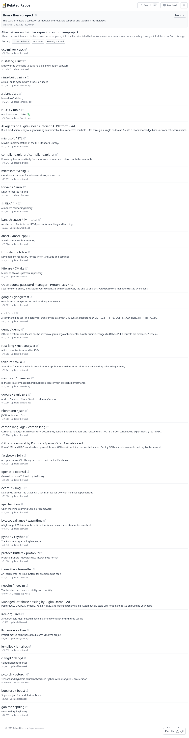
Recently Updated (55, 41)
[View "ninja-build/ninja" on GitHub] (28, 77)
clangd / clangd (12, 658)
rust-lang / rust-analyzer (18, 346)
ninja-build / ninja (13, 77)
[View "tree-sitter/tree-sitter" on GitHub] (34, 569)
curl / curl (8, 313)
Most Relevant (21, 41)
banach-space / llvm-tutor (19, 220)
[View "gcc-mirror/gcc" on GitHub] (25, 49)
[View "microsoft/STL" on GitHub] (24, 138)
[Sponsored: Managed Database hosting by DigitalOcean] (94, 603)
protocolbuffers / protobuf (20, 553)
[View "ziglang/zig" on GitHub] (20, 93)
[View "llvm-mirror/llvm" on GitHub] (28, 630)
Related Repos (18, 5)
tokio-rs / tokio (11, 362)
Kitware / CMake (12, 268)
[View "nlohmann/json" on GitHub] (26, 410)
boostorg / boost (13, 691)
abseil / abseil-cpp (14, 236)
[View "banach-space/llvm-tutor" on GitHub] (39, 219)
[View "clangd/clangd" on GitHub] (25, 658)
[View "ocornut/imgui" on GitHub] (25, 488)
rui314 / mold (10, 110)
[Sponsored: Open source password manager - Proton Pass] (94, 286)
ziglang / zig (9, 94)
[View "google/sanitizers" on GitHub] (29, 394)
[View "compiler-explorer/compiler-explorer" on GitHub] (56, 154)
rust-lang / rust (11, 61)
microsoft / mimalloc (16, 378)
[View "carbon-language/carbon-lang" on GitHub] (47, 427)
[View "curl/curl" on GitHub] (16, 313)
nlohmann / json (12, 411)
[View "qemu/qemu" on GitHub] (22, 329)
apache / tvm (10, 504)
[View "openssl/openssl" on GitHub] (27, 471)
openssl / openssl (13, 472)
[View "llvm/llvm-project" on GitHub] (36, 15)
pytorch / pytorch (13, 674)
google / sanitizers (14, 394)
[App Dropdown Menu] (184, 5)
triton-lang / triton (14, 252)
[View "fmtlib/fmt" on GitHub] (19, 203)
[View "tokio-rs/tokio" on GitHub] (24, 362)
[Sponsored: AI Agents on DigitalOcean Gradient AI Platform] (94, 128)
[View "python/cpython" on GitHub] (27, 536)
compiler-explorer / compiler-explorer (28, 155)
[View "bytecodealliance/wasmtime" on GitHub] (44, 520)
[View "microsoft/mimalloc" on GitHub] (32, 378)
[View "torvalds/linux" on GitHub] (24, 187)
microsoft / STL (11, 138)
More (180, 15)
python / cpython (13, 537)
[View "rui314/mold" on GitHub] (22, 109)
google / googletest (15, 297)
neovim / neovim (13, 585)
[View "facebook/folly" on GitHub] (25, 455)
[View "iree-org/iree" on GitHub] (22, 614)
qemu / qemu (10, 329)
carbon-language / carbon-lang (23, 427)
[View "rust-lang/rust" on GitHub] (24, 61)
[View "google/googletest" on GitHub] (31, 297)
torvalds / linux (11, 187)
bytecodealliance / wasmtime (21, 520)
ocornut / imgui (12, 488)
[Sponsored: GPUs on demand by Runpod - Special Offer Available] (94, 445)
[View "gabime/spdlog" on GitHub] (26, 706)
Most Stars (38, 41)
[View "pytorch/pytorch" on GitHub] (27, 674)
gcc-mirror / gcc (12, 49)
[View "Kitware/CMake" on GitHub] (26, 268)
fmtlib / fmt (9, 203)
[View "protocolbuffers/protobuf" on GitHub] (40, 553)
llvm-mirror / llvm (13, 630)
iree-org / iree (11, 614)
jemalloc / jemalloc (14, 646)
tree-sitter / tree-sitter (16, 569)
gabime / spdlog (12, 707)
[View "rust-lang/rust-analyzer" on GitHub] (37, 345)
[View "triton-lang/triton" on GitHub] (29, 252)
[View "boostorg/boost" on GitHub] (27, 690)
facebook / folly (12, 455)
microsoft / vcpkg (13, 171)
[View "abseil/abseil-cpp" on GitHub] (28, 235)
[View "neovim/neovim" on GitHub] (27, 585)
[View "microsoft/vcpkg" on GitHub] (27, 170)
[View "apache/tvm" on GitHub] (21, 504)
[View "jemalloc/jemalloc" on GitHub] (29, 646)
